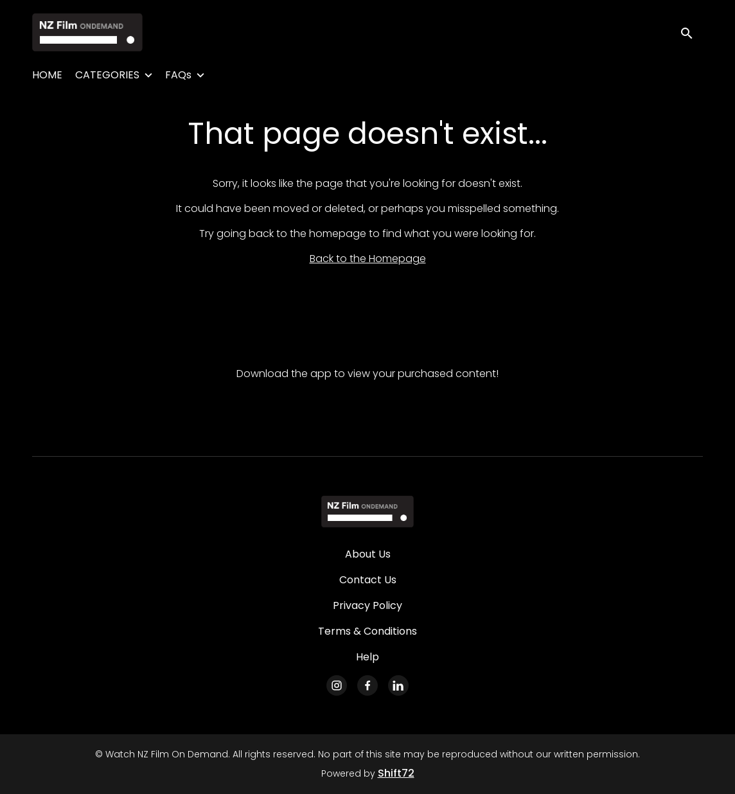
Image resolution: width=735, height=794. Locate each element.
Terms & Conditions (367, 631)
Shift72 (396, 773)
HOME (47, 74)
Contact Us (367, 579)
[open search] (691, 32)
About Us (368, 554)
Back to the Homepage (368, 258)
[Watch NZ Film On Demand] (367, 511)
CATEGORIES (107, 74)
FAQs (178, 74)
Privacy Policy (367, 605)
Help (367, 656)
